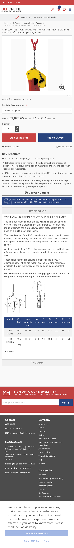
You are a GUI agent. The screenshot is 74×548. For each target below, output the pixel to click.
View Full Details (10, 146)
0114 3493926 (25, 468)
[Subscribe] (65, 402)
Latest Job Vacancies (11, 2)
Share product (64, 146)
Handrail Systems (46, 485)
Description (37, 211)
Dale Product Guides (47, 438)
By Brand (16, 23)
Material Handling (46, 482)
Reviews (37, 363)
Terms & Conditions (47, 456)
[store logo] (12, 9)
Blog (40, 459)
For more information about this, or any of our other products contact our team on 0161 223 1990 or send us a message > (37, 200)
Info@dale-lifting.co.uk (20, 472)
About (41, 427)
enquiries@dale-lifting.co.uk (23, 433)
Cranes (42, 489)
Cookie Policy (28, 527)
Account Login (44, 424)
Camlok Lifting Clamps (33, 23)
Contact (42, 431)
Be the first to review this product (17, 99)
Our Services (44, 493)
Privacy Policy (44, 452)
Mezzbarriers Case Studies (50, 496)
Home (6, 23)
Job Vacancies (44, 448)
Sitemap (42, 463)
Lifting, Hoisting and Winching (51, 478)
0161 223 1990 (29, 464)
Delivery (42, 435)
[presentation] (37, 210)
